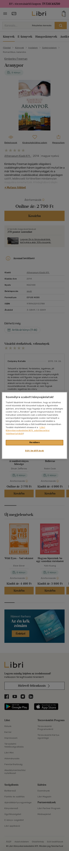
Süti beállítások (34, 451)
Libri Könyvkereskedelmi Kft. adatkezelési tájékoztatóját (27, 430)
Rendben (34, 442)
